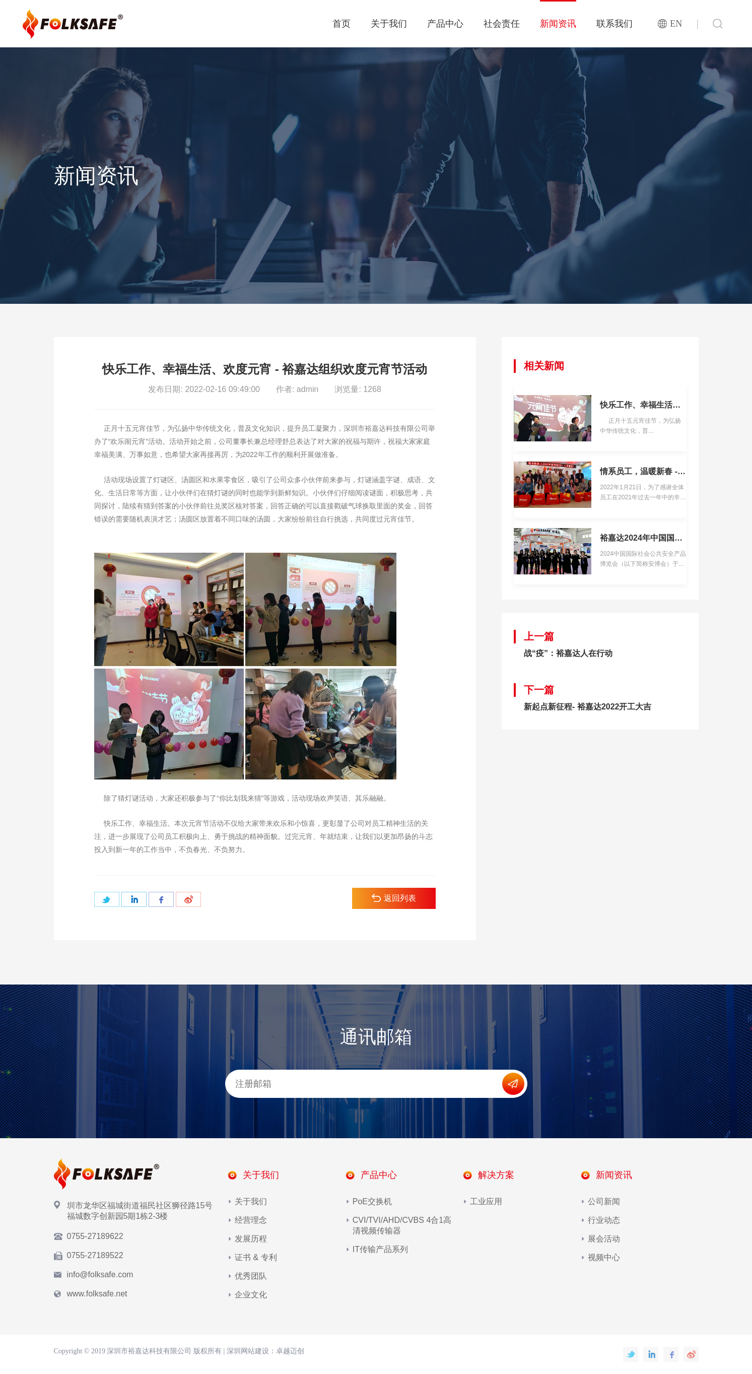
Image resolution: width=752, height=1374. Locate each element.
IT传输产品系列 (380, 1249)
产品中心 (445, 24)
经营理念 (251, 1220)
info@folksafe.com (100, 1274)
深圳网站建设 (248, 1351)
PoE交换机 (372, 1201)
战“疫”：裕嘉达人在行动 (568, 653)
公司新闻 (604, 1201)
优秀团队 (251, 1276)
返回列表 (394, 898)
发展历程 (251, 1238)
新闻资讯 (558, 24)
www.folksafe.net (97, 1293)
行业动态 (604, 1220)
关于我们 (389, 24)
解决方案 (496, 1175)
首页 (341, 24)
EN (676, 24)
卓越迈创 (290, 1351)
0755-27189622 (95, 1236)
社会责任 (502, 24)
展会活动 (604, 1238)
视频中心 (604, 1257)
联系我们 (614, 24)
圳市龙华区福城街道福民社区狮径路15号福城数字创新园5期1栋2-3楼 (140, 1210)
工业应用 (486, 1201)
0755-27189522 (95, 1255)
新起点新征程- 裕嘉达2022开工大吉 (587, 706)
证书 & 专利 (256, 1257)
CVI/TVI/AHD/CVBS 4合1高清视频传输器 (402, 1225)
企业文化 (251, 1294)
